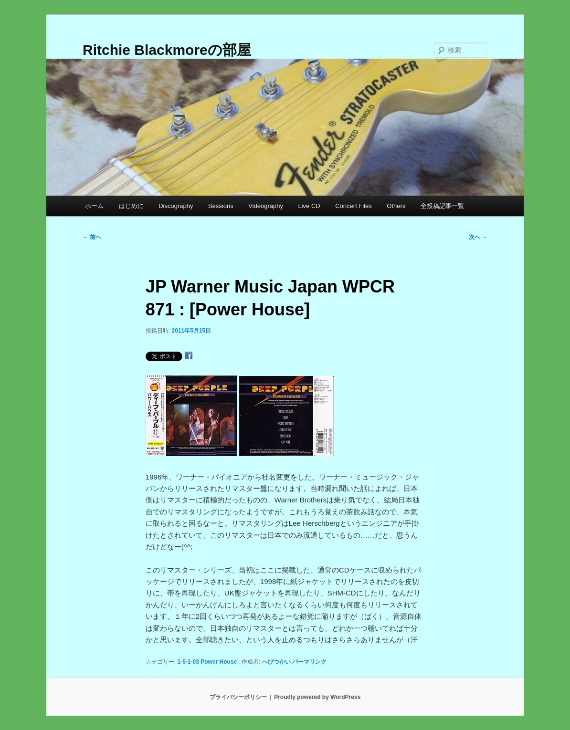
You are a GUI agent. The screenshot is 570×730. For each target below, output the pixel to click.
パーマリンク (309, 661)
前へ (92, 237)
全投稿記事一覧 (442, 205)
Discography (175, 205)
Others (396, 205)
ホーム (94, 205)
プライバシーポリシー (238, 697)
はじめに (131, 205)
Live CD (309, 205)
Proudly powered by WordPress (317, 697)
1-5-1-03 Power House (207, 661)
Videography (265, 205)
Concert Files (353, 205)
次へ (478, 237)
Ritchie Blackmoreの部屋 (167, 50)
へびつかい (276, 661)
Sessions (220, 205)
